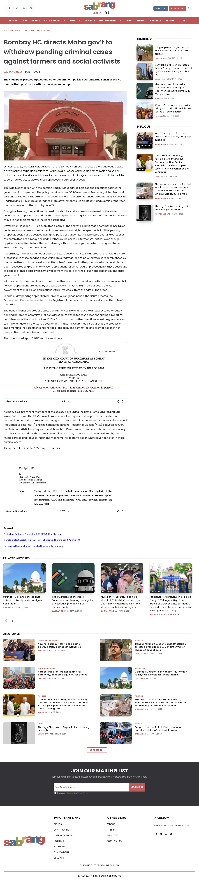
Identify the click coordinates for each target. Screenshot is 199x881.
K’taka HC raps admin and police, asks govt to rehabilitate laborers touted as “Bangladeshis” (172, 108)
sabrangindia (161, 144)
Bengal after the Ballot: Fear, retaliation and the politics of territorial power (158, 729)
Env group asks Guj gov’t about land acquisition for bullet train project (171, 50)
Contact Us (177, 8)
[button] (189, 8)
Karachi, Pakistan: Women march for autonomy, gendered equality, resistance (62, 673)
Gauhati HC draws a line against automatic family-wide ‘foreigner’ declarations (23, 600)
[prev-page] (6, 621)
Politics (159, 98)
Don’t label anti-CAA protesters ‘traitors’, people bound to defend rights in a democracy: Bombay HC (173, 69)
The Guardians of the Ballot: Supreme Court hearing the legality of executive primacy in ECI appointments (172, 89)
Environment (161, 58)
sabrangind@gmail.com (175, 825)
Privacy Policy (82, 793)
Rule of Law (43, 30)
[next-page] (12, 621)
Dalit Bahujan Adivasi (143, 146)
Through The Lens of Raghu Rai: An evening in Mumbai (173, 208)
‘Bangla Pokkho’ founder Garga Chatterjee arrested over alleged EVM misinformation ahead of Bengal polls (160, 647)
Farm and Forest (13, 30)
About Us (160, 8)
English (97, 12)
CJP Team (8, 607)
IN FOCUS (144, 126)
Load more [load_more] (97, 750)
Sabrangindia (13, 71)
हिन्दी (107, 12)
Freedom (30, 30)
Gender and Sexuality (48, 668)
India (139, 220)
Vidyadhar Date (162, 214)
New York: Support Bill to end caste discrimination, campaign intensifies (173, 136)
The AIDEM (159, 176)
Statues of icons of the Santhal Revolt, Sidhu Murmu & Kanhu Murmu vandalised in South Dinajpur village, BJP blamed (173, 189)
